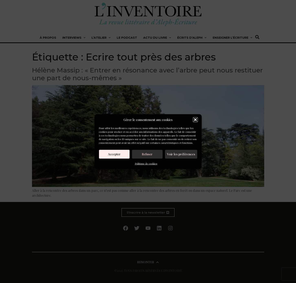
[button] (195, 120)
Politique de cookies (146, 163)
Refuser (147, 154)
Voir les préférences (181, 154)
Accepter (114, 154)
